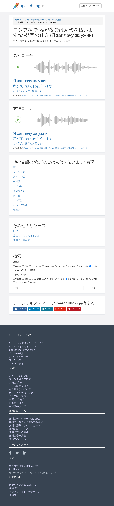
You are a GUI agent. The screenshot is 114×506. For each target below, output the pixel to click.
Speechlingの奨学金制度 (22, 349)
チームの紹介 (16, 353)
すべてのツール (17, 439)
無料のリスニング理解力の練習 (26, 422)
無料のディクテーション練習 (24, 418)
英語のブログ (16, 382)
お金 (15, 230)
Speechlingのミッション (22, 346)
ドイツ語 (18, 186)
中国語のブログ (17, 406)
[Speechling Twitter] (18, 453)
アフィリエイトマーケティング (26, 491)
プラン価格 (15, 360)
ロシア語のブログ (18, 396)
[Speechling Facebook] (12, 453)
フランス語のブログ (20, 379)
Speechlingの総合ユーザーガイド (27, 343)
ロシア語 (18, 200)
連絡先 (12, 495)
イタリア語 (19, 190)
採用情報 (14, 488)
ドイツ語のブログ (18, 386)
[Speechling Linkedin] (26, 453)
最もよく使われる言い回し (27, 235)
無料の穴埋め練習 (18, 432)
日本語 (16, 195)
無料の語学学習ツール (90, 6)
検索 (93, 288)
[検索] (48, 288)
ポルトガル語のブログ (21, 392)
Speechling (20, 20)
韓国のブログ (16, 399)
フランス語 (19, 172)
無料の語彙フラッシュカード (24, 425)
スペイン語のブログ (20, 375)
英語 (15, 167)
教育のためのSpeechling (22, 484)
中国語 (16, 181)
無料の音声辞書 (54, 20)
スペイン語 (19, 176)
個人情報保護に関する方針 (23, 465)
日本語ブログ (16, 403)
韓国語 (16, 209)
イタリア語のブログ (20, 389)
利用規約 (14, 469)
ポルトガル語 (20, 205)
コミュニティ (16, 363)
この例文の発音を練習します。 (30, 90)
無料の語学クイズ (18, 428)
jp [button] (43, 6)
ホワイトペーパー (18, 356)
